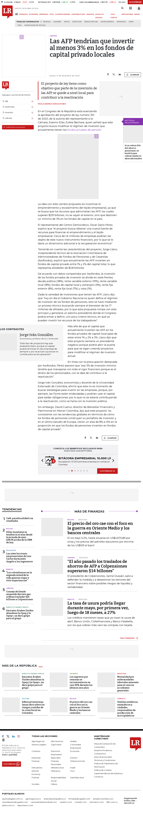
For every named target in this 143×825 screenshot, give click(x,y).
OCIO (52, 14)
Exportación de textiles (34, 25)
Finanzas (35, 761)
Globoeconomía (77, 761)
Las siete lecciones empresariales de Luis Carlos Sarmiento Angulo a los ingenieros (19, 557)
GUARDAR (132, 75)
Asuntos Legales (39, 744)
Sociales (35, 784)
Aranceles (121, 22)
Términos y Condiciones (104, 760)
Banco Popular (91, 22)
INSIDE (137, 14)
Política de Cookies (102, 770)
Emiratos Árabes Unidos (17, 607)
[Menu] (17, 14)
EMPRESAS (43, 14)
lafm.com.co (112, 802)
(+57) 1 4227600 (9, 755)
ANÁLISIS (90, 14)
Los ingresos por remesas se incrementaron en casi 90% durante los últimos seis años (81, 682)
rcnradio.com (81, 802)
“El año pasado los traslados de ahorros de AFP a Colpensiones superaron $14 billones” (97, 566)
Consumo (36, 751)
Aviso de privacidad (103, 757)
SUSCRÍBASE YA (107, 471)
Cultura (25, 699)
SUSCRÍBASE (135, 2)
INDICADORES (127, 14)
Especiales (55, 758)
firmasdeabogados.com (79, 799)
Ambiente (121, 699)
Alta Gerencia (57, 741)
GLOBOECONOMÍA (62, 14)
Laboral (10, 588)
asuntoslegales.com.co (12, 799)
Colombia (57, 22)
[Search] (122, 8)
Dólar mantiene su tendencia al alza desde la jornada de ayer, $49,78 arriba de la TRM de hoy (19, 537)
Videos (54, 784)
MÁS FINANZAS (127, 638)
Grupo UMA (77, 22)
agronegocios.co (33, 799)
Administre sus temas (14, 127)
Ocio (72, 771)
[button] (41, 460)
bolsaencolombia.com (103, 799)
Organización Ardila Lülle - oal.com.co (130, 800)
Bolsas (9, 529)
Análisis (73, 741)
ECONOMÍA (33, 14)
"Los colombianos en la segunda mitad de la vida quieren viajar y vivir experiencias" (19, 576)
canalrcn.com (66, 802)
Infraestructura (57, 768)
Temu (19, 25)
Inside (72, 768)
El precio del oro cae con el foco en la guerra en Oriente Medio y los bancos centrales (100, 528)
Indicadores (37, 768)
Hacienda (74, 674)
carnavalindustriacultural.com (44, 802)
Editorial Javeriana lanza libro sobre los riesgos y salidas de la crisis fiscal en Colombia (33, 707)
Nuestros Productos (103, 750)
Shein (131, 22)
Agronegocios (38, 741)
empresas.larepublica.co (55, 799)
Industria (121, 674)
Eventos (73, 758)
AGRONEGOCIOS (78, 14)
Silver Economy (107, 22)
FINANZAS (23, 14)
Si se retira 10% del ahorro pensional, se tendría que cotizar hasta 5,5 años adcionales (133, 152)
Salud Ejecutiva (77, 777)
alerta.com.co (8, 805)
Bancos (9, 569)
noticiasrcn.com (96, 802)
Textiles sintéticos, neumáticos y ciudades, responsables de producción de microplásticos (127, 709)
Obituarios (55, 771)
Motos (67, 22)
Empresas (36, 758)
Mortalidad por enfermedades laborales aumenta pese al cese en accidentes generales (128, 684)
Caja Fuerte (56, 744)
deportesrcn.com (25, 805)
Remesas (47, 22)
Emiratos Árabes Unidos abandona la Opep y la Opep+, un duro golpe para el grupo (19, 614)
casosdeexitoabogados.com (15, 802)
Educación (11, 550)
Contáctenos (100, 754)
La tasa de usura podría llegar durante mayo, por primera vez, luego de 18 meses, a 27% (98, 608)
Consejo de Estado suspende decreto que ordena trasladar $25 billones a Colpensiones (19, 595)
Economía (74, 751)
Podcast (35, 777)
